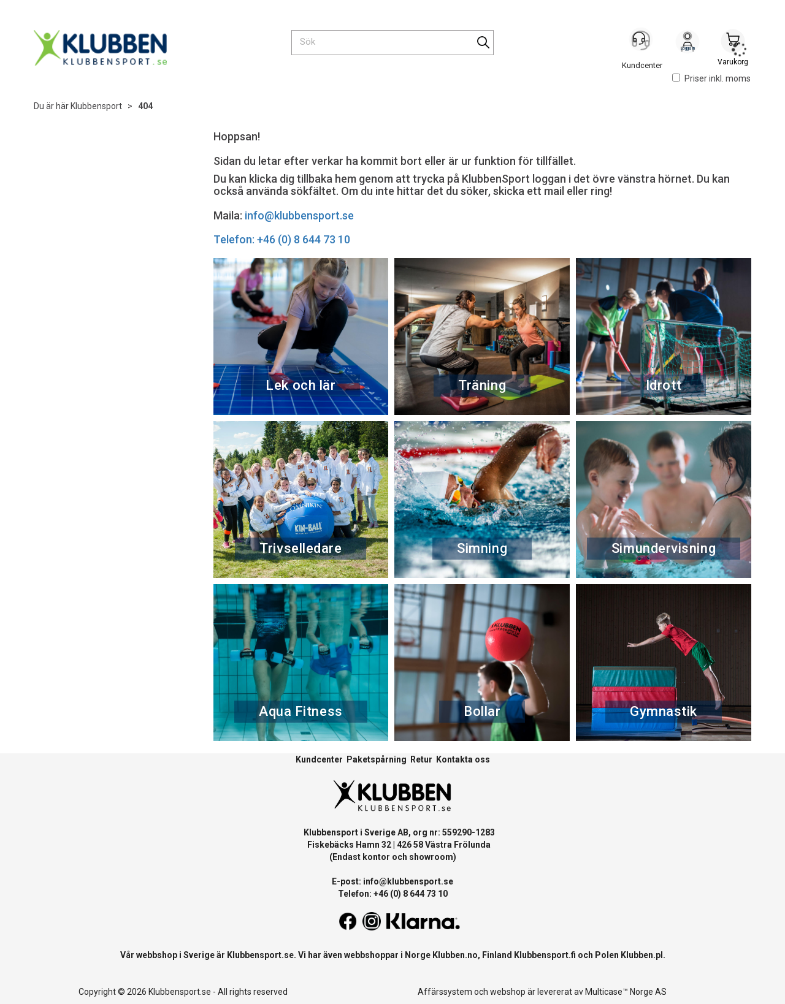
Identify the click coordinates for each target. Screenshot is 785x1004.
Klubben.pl (642, 955)
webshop (508, 992)
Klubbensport (96, 106)
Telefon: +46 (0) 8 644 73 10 (281, 239)
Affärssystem (445, 992)
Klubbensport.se (260, 955)
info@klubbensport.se (299, 215)
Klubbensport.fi (545, 955)
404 (145, 106)
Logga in (687, 43)
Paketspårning (377, 759)
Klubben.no (455, 955)
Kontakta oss (463, 759)
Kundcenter (319, 759)
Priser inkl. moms (711, 78)
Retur (421, 759)
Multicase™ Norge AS (626, 992)
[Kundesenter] (642, 42)
